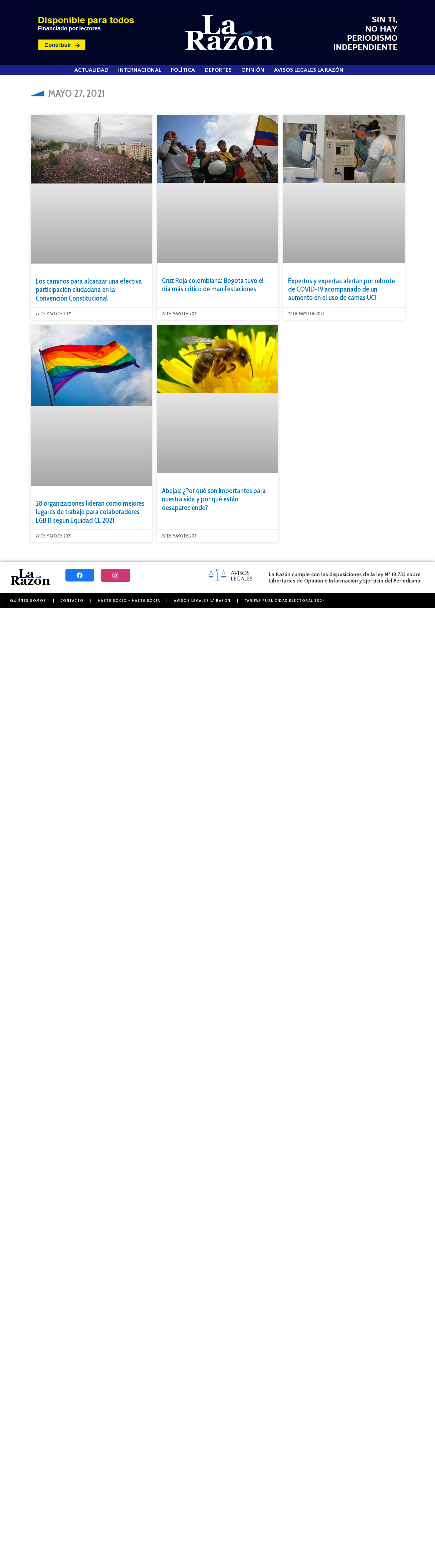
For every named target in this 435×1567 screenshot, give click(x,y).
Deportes (218, 70)
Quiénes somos (28, 600)
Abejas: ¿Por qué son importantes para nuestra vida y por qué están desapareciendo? (214, 498)
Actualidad (91, 70)
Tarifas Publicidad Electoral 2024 (285, 600)
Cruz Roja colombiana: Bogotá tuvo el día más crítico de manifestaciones (213, 284)
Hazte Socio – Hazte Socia (129, 600)
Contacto (72, 600)
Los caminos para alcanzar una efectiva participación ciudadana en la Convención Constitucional (89, 289)
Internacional (139, 70)
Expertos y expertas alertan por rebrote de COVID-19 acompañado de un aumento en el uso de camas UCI (341, 289)
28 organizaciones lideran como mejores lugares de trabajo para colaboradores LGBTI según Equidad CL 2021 (90, 511)
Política (183, 70)
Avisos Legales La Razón (309, 70)
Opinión (252, 70)
